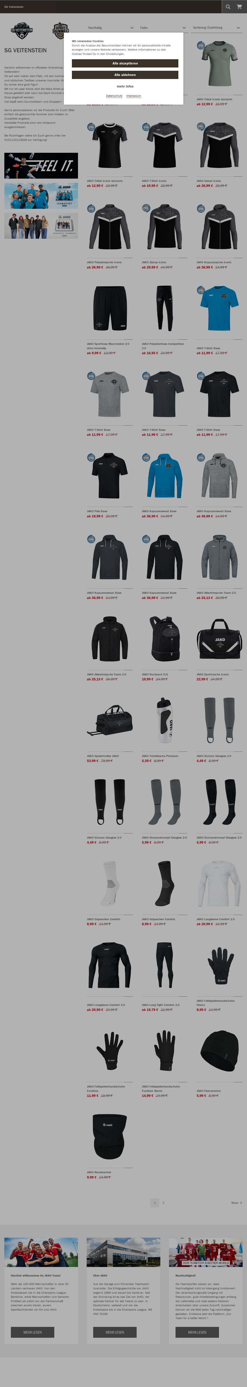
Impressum (133, 96)
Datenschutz (114, 96)
